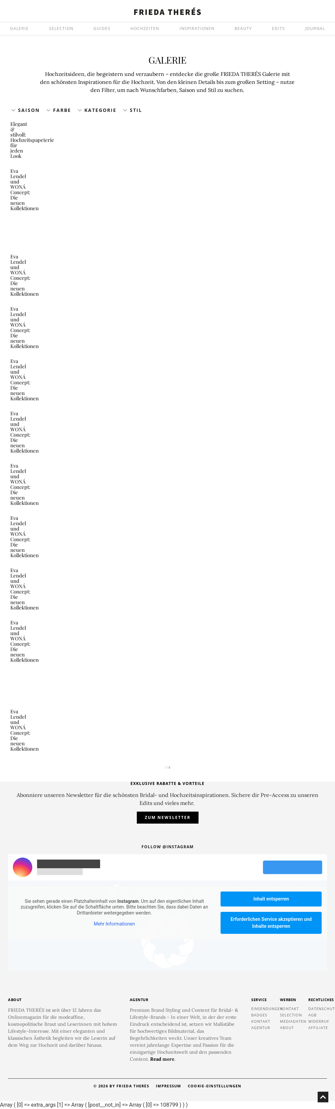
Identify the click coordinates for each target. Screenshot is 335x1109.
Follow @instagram (167, 847)
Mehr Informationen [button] (114, 923)
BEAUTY (243, 28)
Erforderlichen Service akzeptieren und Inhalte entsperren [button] (271, 923)
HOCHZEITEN (144, 28)
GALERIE (19, 28)
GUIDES (101, 28)
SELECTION (61, 28)
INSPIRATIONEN (197, 28)
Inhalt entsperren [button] (271, 899)
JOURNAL (315, 28)
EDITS (278, 28)
